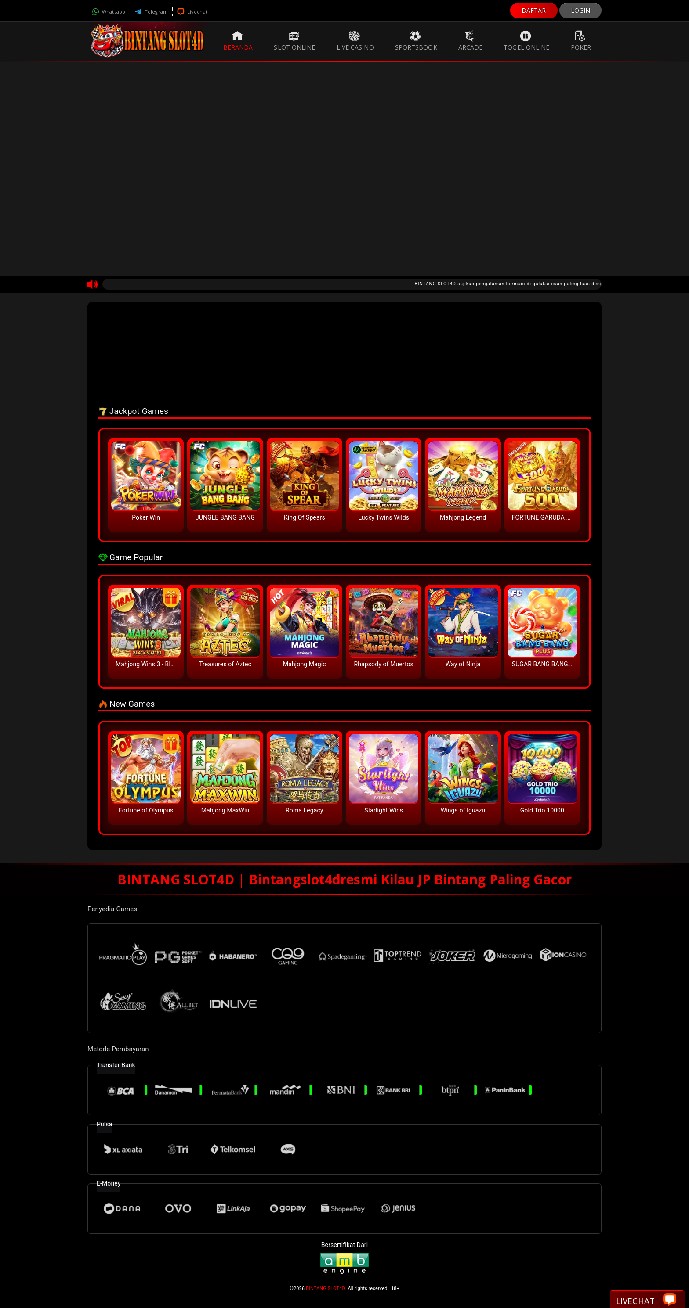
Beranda (238, 40)
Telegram (151, 11)
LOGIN (581, 10)
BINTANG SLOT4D (325, 1288)
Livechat (192, 11)
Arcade (470, 40)
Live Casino (355, 40)
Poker (581, 40)
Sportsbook (416, 40)
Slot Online (294, 40)
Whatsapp (108, 11)
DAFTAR (534, 10)
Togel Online (526, 40)
